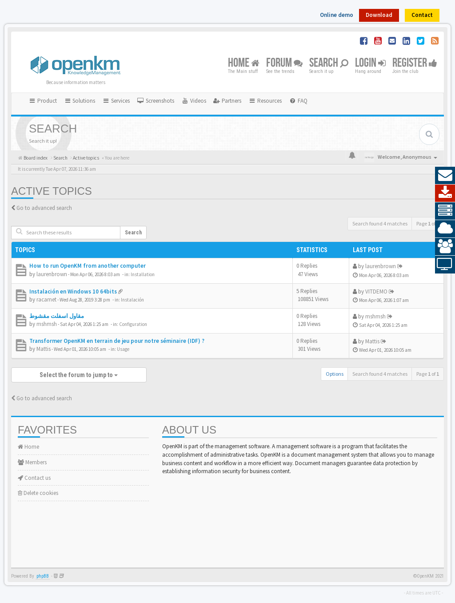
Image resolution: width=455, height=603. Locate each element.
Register (414, 63)
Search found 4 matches (379, 223)
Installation (143, 274)
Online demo (336, 15)
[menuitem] (155, 101)
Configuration (133, 324)
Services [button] (116, 101)
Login (370, 63)
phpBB (42, 576)
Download (379, 15)
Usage (123, 349)
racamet (46, 299)
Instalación (132, 300)
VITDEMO (376, 291)
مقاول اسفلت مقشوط (56, 316)
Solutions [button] (80, 101)
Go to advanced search (44, 208)
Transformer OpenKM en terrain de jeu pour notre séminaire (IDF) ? (116, 341)
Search (328, 63)
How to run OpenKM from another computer (87, 265)
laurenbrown (51, 274)
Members (32, 462)
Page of (427, 223)
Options (334, 373)
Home (243, 63)
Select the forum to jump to (79, 374)
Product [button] (42, 101)
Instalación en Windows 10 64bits (73, 291)
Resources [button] (265, 101)
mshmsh (46, 324)
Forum (284, 63)
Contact (422, 15)
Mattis (43, 349)
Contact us (34, 478)
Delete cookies (38, 493)
